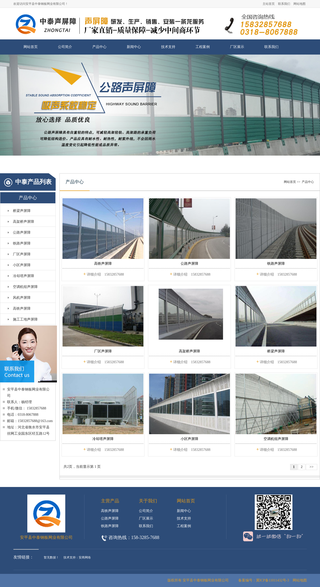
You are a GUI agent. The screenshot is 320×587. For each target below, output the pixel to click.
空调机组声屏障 (25, 287)
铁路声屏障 (22, 243)
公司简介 (65, 47)
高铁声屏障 (22, 308)
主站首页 (269, 4)
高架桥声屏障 (23, 222)
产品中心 (99, 47)
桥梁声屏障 (22, 211)
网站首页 (31, 47)
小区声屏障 (22, 265)
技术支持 (168, 47)
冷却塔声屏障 (23, 276)
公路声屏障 (22, 232)
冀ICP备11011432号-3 (272, 580)
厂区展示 (237, 47)
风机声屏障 (22, 298)
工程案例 (203, 47)
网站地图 (299, 4)
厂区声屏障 (22, 254)
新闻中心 (134, 47)
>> (311, 467)
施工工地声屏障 (25, 319)
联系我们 (284, 4)
